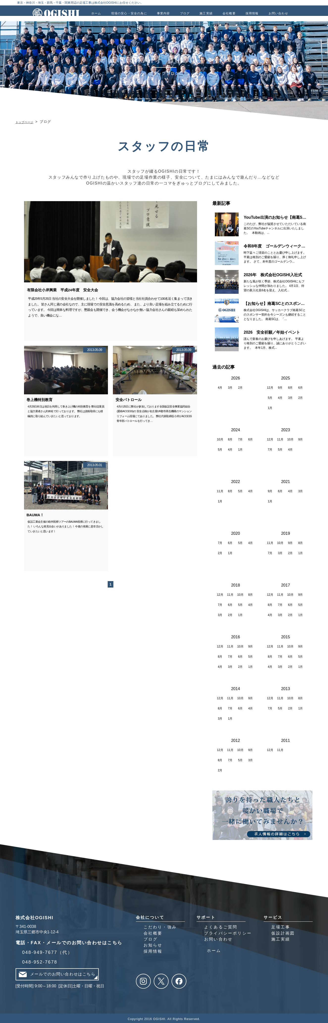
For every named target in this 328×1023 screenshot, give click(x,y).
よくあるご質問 (220, 926)
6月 (300, 386)
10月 (220, 438)
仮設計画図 (283, 932)
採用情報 (153, 950)
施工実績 (280, 938)
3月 (230, 386)
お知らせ (153, 944)
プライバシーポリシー (228, 932)
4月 (220, 386)
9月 (280, 386)
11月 (280, 438)
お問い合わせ (218, 938)
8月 (290, 386)
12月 (270, 386)
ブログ (151, 938)
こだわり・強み (160, 926)
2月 (240, 386)
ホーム (214, 949)
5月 (270, 396)
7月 (240, 438)
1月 (270, 406)
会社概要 (153, 932)
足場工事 (280, 926)
